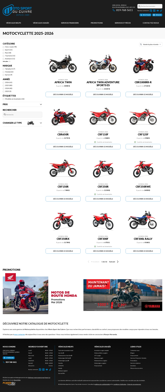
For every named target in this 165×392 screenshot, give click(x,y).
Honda (60, 368)
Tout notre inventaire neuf (65, 350)
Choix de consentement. (134, 384)
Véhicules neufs (13, 23)
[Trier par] (150, 44)
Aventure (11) (10, 59)
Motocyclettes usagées (101, 353)
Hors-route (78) (11, 47)
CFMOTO (61, 365)
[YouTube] (157, 10)
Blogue (132, 353)
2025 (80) (8, 85)
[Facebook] (151, 10)
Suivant (114, 261)
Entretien (133, 365)
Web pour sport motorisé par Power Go (39, 377)
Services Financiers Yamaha (138, 358)
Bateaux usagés (98, 358)
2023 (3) (8, 91)
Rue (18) (8, 53)
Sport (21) (8, 50)
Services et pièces (123, 23)
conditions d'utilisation (119, 384)
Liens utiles (135, 347)
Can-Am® (61, 353)
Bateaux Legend (62, 371)
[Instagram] (154, 10)
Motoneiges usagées (100, 363)
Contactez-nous (151, 23)
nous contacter (19, 334)
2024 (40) (8, 88)
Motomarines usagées (100, 360)
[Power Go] (27, 383)
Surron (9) (8, 75)
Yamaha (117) (10, 69)
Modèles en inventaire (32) (14, 99)
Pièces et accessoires (136, 368)
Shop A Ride (17, 380)
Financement (98, 365)
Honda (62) (9, 72)
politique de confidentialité (102, 384)
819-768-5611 (122, 10)
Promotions (97, 23)
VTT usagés (97, 355)
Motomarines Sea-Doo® (65, 355)
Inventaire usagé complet (101, 350)
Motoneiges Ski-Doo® (64, 358)
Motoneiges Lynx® (63, 360)
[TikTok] (161, 10)
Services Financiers (70, 23)
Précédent (93, 261)
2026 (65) (8, 82)
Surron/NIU (61, 373)
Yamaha (60, 363)
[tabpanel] (40, 358)
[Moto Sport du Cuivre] (17, 10)
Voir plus (7, 61)
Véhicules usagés (41, 23)
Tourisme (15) (10, 56)
